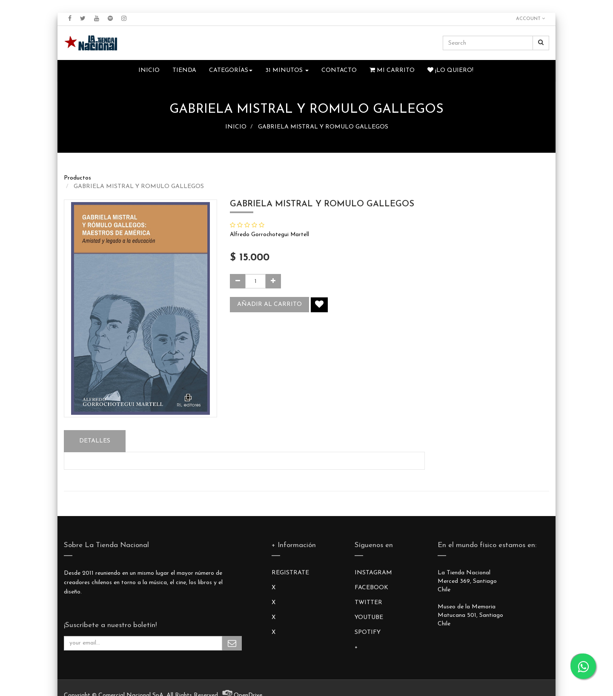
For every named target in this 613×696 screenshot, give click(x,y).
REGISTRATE (290, 573)
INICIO (235, 127)
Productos (77, 178)
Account (530, 18)
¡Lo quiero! (450, 70)
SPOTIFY (368, 632)
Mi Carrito (392, 70)
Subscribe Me (232, 643)
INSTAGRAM (373, 573)
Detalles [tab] (94, 441)
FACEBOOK (371, 588)
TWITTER (368, 602)
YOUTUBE (369, 617)
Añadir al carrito (269, 304)
